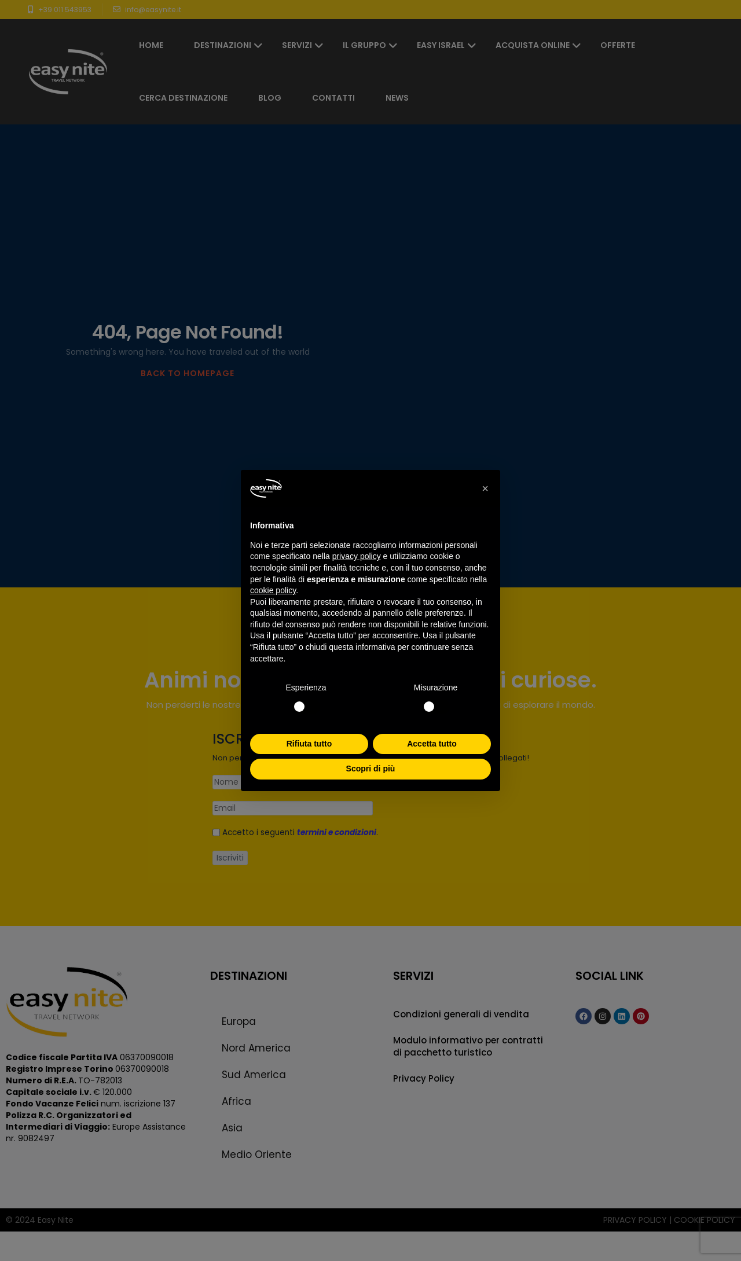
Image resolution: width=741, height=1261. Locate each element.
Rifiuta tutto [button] (309, 743)
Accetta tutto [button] (432, 743)
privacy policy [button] (356, 556)
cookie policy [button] (273, 590)
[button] (485, 488)
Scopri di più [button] (370, 768)
